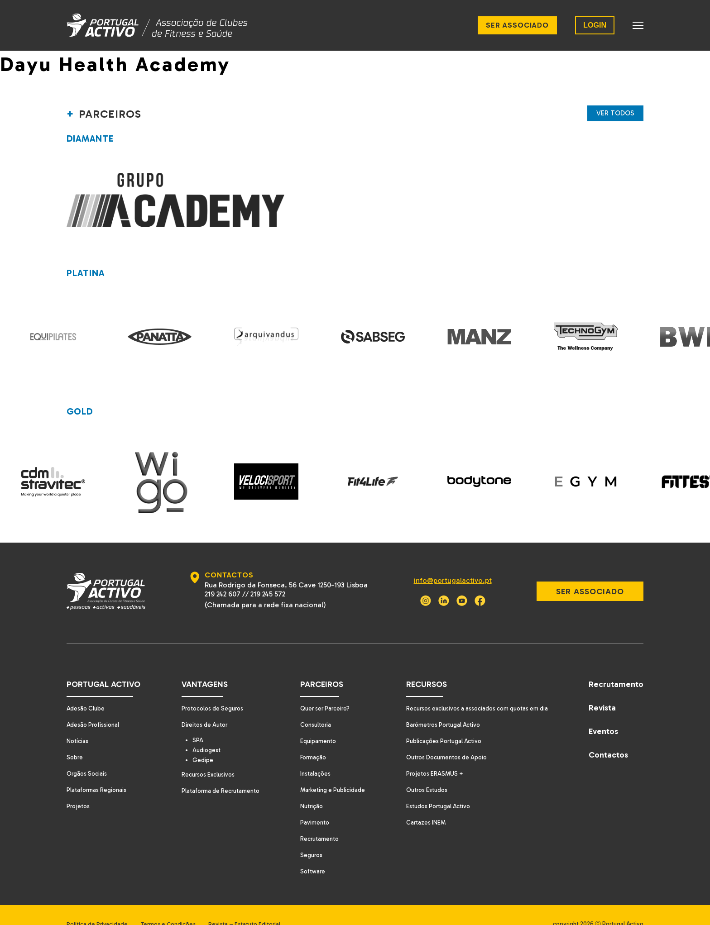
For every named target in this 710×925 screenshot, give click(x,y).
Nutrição (309, 788)
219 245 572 (266, 576)
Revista (602, 689)
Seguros (308, 837)
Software (309, 853)
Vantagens (201, 666)
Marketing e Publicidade (330, 772)
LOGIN (594, 25)
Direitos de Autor (202, 706)
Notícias (78, 723)
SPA (197, 722)
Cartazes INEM (422, 804)
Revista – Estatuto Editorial (256, 905)
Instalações (312, 755)
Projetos (79, 788)
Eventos (603, 713)
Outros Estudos (424, 772)
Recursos (422, 666)
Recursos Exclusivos (206, 758)
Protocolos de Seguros (211, 690)
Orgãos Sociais (88, 755)
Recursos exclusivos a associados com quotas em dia (477, 690)
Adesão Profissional (94, 706)
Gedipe (202, 743)
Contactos (608, 736)
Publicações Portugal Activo (441, 723)
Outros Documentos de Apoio (445, 739)
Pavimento (311, 804)
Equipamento (315, 723)
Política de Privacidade (97, 905)
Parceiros (318, 666)
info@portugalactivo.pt (448, 562)
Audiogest (206, 733)
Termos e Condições (173, 905)
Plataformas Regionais (98, 772)
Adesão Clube (86, 690)
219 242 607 (221, 576)
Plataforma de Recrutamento (218, 774)
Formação (311, 739)
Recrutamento (317, 821)
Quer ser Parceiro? (323, 690)
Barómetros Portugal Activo (441, 706)
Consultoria (313, 706)
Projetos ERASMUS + (431, 755)
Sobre (75, 739)
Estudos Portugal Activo (435, 788)
